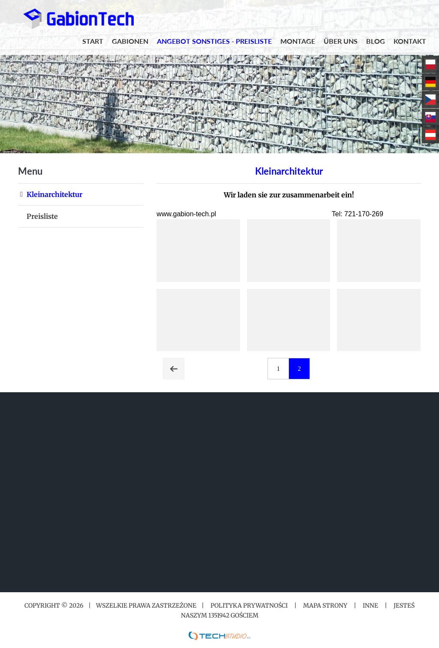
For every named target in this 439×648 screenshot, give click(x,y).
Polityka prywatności (249, 605)
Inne (370, 605)
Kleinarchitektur (54, 194)
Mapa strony (325, 605)
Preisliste (42, 216)
